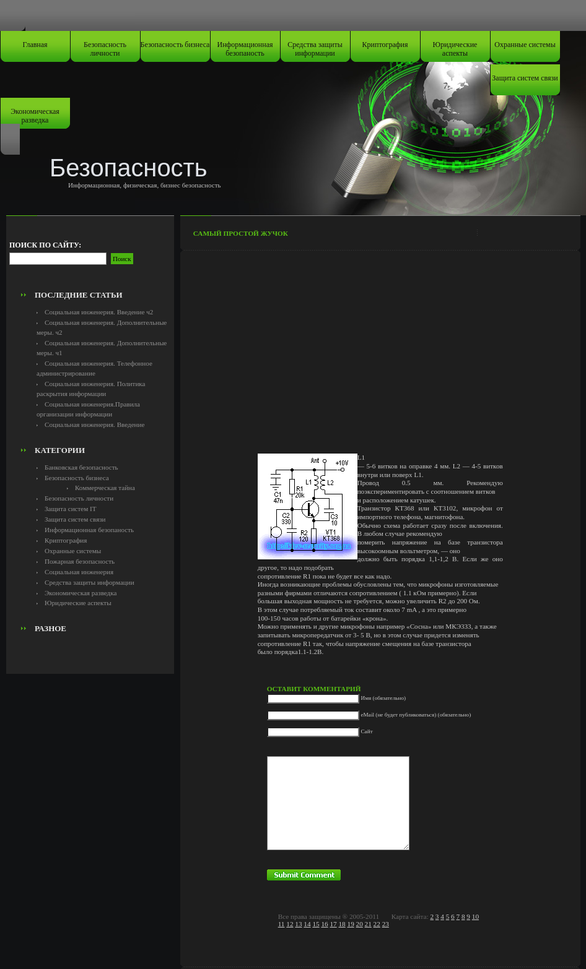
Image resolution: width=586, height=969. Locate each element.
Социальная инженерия (79, 571)
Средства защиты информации (315, 49)
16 (324, 924)
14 (307, 924)
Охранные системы (524, 44)
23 (385, 924)
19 (351, 924)
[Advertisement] (89, 257)
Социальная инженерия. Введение (94, 424)
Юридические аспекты (455, 49)
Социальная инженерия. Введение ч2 (99, 312)
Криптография (385, 44)
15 (315, 924)
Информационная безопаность (245, 49)
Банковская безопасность (81, 467)
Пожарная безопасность (80, 561)
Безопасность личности (105, 49)
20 (359, 924)
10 (475, 916)
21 (368, 924)
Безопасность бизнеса (175, 44)
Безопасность (129, 167)
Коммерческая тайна (105, 487)
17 (333, 924)
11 (281, 924)
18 (341, 924)
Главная (34, 44)
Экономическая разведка (35, 115)
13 (298, 924)
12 (289, 924)
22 (377, 924)
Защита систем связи (525, 78)
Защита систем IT (71, 508)
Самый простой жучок (240, 233)
